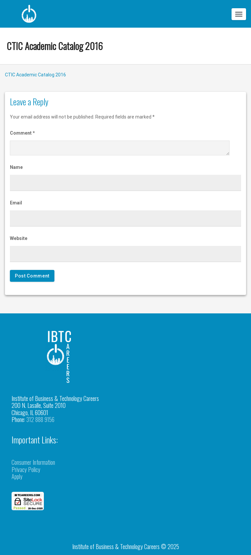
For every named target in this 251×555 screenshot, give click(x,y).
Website (18, 238)
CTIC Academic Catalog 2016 (55, 46)
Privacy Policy (26, 469)
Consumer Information (33, 462)
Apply (17, 476)
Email (16, 202)
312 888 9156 (40, 419)
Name (16, 167)
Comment (22, 133)
